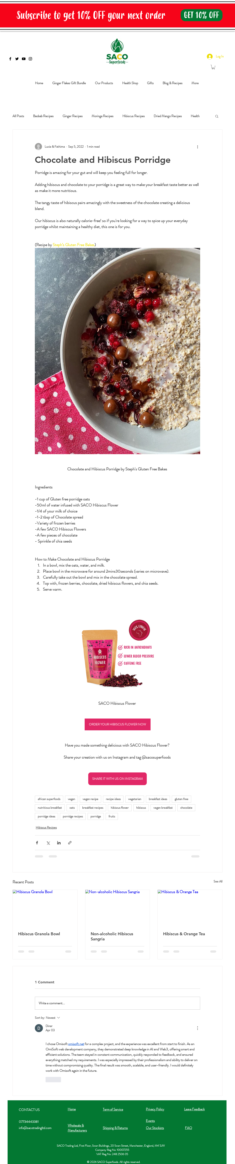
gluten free (181, 799)
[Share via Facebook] (37, 843)
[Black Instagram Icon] (30, 59)
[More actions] (197, 146)
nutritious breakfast (50, 807)
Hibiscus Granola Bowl (39, 933)
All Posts (18, 116)
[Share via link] (70, 843)
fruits (112, 816)
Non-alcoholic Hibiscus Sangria (112, 936)
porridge (95, 816)
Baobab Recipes (43, 116)
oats (72, 807)
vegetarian (134, 799)
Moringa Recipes (102, 116)
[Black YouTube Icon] (23, 59)
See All (218, 881)
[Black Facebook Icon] (10, 59)
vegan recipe (90, 799)
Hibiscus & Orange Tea (184, 933)
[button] (217, 116)
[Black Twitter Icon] (17, 59)
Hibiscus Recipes (133, 116)
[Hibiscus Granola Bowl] (45, 908)
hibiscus (141, 807)
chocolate (186, 807)
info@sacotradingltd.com (35, 1127)
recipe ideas (113, 799)
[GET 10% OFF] (201, 15)
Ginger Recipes (73, 116)
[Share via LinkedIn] (59, 843)
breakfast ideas (158, 799)
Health (195, 116)
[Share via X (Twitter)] (48, 843)
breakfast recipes (92, 807)
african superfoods (49, 799)
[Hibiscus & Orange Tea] (190, 908)
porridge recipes (73, 816)
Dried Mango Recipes (168, 116)
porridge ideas (46, 816)
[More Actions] (197, 1028)
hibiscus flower (120, 807)
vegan (71, 799)
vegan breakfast (163, 807)
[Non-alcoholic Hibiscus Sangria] (117, 908)
